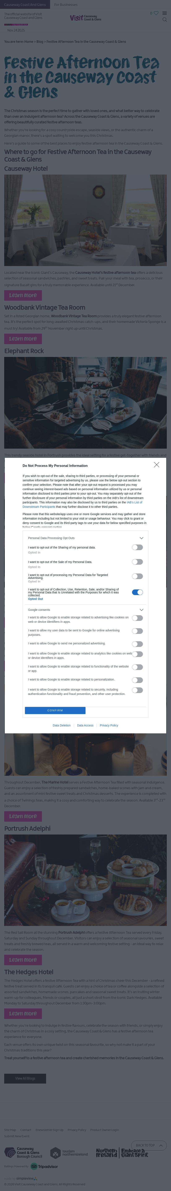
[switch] (137, 547)
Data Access (85, 725)
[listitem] (85, 538)
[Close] (158, 466)
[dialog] (85, 595)
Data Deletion (62, 725)
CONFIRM (55, 710)
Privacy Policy (109, 725)
